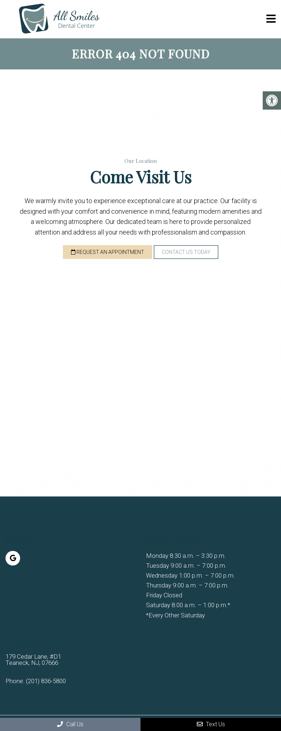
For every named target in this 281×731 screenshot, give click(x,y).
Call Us (70, 724)
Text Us (211, 724)
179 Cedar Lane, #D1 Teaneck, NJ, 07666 (33, 660)
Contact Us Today (186, 252)
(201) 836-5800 (46, 681)
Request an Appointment (107, 252)
